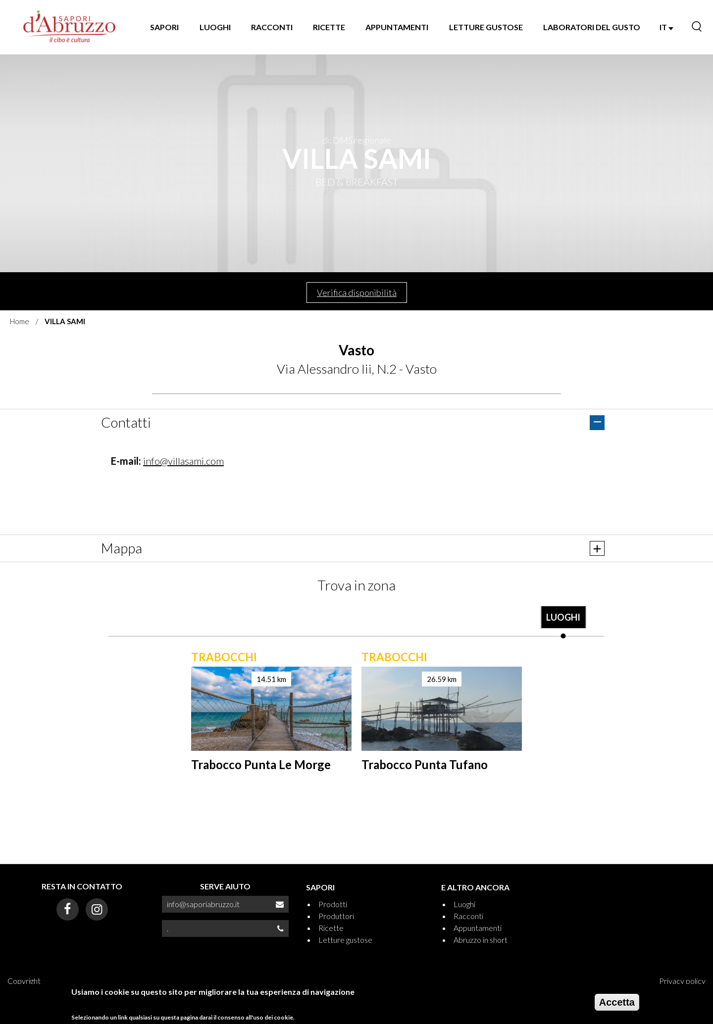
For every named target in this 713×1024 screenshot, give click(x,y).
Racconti (468, 916)
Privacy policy (682, 980)
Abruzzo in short (481, 939)
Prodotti (332, 904)
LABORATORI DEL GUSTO (591, 27)
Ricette (331, 927)
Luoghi (464, 904)
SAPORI (164, 27)
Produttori (336, 916)
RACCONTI (272, 27)
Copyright (24, 980)
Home (19, 321)
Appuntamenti (478, 927)
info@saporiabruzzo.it (203, 904)
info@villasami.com (183, 461)
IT (666, 27)
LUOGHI (215, 27)
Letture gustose (345, 939)
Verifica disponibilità (357, 292)
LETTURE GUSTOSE (486, 27)
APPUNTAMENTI (396, 27)
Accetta (617, 1002)
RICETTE (329, 27)
